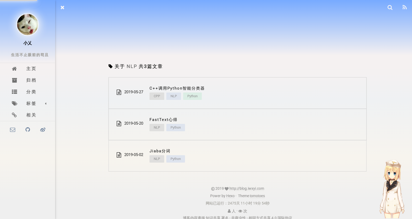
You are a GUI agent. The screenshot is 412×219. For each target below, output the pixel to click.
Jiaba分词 (160, 151)
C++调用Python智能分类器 (177, 88)
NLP (174, 96)
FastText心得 (164, 119)
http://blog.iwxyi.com (246, 188)
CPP (157, 96)
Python (192, 96)
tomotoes (257, 196)
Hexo (230, 196)
